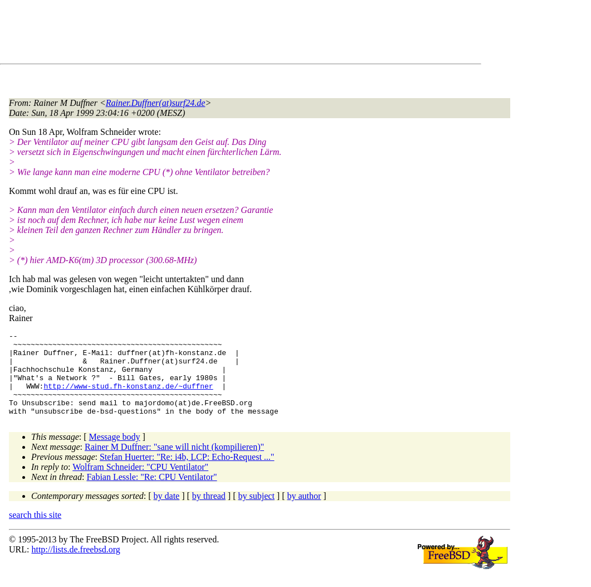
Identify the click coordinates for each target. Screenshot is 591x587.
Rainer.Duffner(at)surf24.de (156, 103)
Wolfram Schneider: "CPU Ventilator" (140, 483)
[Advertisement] (211, 34)
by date (167, 512)
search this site (35, 531)
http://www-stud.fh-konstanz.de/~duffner (128, 397)
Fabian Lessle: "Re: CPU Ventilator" (151, 493)
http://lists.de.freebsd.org (75, 566)
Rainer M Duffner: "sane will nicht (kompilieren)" (174, 463)
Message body (114, 453)
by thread (209, 512)
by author (304, 512)
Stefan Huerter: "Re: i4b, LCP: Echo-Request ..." (187, 473)
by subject (256, 512)
